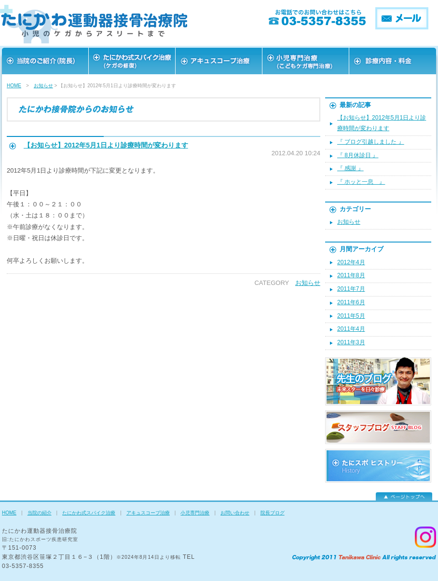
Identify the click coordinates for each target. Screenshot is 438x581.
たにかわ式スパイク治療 (88, 512)
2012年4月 (351, 262)
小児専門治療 (194, 512)
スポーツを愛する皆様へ (132, 61)
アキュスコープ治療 (219, 61)
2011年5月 (351, 315)
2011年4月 (351, 328)
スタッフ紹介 (305, 61)
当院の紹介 (39, 512)
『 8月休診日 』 (357, 155)
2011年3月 (351, 342)
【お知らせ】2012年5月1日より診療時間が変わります (106, 145)
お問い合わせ (392, 61)
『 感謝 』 (350, 168)
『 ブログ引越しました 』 (370, 141)
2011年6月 (351, 302)
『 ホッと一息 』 (361, 181)
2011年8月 (351, 275)
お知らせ (43, 85)
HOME (14, 85)
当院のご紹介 (45, 61)
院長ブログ (272, 512)
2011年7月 (351, 288)
